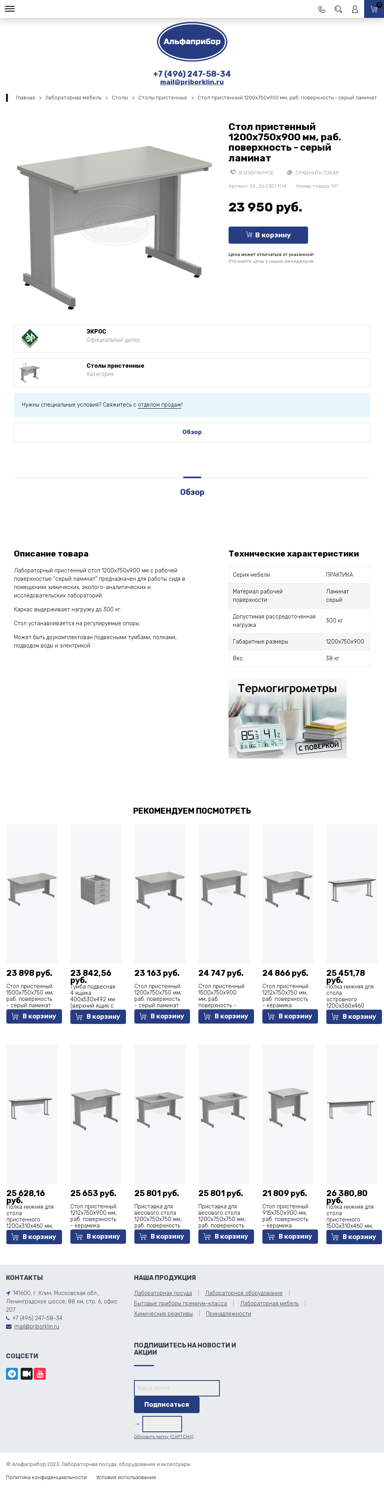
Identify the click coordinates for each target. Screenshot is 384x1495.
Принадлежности (228, 1314)
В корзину (268, 235)
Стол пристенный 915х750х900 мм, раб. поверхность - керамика (285, 1216)
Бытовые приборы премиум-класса (180, 1303)
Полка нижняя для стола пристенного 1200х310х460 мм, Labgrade (30, 1220)
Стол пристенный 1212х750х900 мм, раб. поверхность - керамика (93, 1216)
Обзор (192, 432)
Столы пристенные (162, 98)
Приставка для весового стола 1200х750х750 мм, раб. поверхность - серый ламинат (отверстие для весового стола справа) (221, 1229)
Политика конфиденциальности (46, 1477)
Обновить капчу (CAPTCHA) (164, 1436)
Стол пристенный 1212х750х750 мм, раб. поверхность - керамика (285, 996)
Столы (120, 98)
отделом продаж (159, 404)
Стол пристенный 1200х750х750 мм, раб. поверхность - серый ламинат (157, 996)
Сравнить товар (313, 173)
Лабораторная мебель (73, 98)
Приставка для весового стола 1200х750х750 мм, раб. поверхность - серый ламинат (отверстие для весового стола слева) (157, 1229)
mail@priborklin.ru (192, 82)
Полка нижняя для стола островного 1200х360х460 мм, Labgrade (350, 999)
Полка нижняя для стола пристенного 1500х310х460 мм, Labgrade (350, 1220)
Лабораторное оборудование (244, 1293)
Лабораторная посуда (163, 1293)
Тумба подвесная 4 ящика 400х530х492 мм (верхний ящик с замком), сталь (92, 999)
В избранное (252, 173)
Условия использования (126, 1477)
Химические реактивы (163, 1314)
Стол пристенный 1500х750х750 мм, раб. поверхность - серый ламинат (29, 996)
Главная (25, 98)
